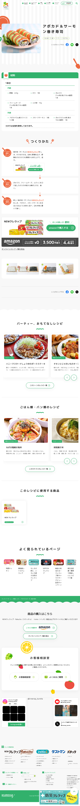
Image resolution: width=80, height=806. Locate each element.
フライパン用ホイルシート (26, 757)
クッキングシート (24, 759)
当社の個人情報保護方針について (73, 782)
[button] (74, 378)
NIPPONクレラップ (9, 763)
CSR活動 (47, 780)
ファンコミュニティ (50, 782)
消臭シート (54, 763)
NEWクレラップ (33, 152)
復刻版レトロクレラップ (10, 761)
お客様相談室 (48, 777)
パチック (70, 756)
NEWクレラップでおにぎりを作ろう (30, 782)
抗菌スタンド (55, 761)
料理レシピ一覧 (28, 779)
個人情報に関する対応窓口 (71, 783)
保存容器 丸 (39, 765)
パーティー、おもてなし (62, 38)
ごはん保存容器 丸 (40, 761)
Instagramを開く (16, 724)
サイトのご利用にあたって (71, 777)
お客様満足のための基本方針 (72, 775)
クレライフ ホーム (6, 599)
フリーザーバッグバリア (41, 758)
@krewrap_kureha (35, 699)
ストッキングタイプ (56, 756)
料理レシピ (16, 599)
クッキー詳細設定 (70, 787)
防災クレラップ (8, 758)
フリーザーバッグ (40, 756)
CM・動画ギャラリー (48, 3)
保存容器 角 (39, 763)
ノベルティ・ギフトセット (73, 764)
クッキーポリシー (70, 785)
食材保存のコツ (10, 775)
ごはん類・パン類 (48, 38)
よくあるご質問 (49, 775)
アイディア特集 (10, 777)
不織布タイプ (55, 758)
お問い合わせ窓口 (49, 784)
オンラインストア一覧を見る (13, 249)
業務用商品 (70, 761)
